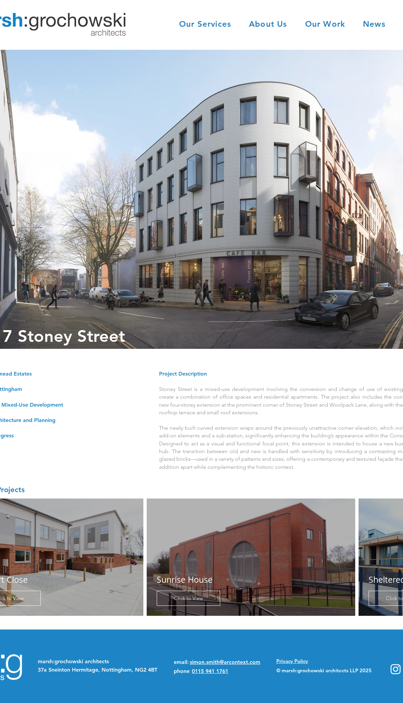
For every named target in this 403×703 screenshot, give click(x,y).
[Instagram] (395, 669)
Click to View (188, 598)
